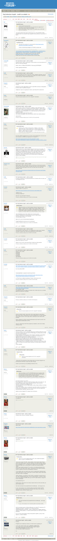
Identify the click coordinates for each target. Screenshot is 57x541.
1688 (33, 19)
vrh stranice (53, 538)
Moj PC (5, 37)
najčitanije (40, 10)
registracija (29, 10)
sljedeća (36, 19)
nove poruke (45, 10)
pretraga (52, 10)
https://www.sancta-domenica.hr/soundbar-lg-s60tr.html (31, 45)
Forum (8, 10)
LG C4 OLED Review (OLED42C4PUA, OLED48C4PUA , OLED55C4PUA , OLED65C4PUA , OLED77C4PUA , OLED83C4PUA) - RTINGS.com (31, 52)
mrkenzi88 (6, 60)
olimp (5, 95)
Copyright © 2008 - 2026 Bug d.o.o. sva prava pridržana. (28, 540)
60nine (5, 369)
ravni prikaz (43, 20)
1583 (24, 19)
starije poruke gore (50, 20)
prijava (25, 10)
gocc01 (5, 147)
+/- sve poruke (36, 20)
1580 (16, 19)
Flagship (6, 423)
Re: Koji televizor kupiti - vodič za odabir (24, 22)
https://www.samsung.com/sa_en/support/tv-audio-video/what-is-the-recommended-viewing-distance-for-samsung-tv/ (29, 276)
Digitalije (13, 10)
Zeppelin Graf (7, 163)
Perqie (5, 413)
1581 (19, 19)
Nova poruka (50, 14)
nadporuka (51, 37)
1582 (21, 19)
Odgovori (50, 23)
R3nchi (5, 396)
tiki (4, 22)
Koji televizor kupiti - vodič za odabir (23, 83)
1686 (27, 19)
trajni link (46, 37)
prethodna (5, 19)
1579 (13, 19)
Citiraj (50, 25)
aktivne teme (34, 10)
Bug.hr (4, 10)
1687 (30, 19)
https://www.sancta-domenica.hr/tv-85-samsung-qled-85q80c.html (29, 190)
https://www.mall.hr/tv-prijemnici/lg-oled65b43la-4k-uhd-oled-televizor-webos (31, 427)
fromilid (5, 187)
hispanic (6, 83)
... (11, 19)
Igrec (5, 520)
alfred (5, 330)
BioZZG (5, 203)
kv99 (5, 73)
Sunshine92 (6, 106)
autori (49, 10)
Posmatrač (6, 40)
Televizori (18, 10)
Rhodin (5, 454)
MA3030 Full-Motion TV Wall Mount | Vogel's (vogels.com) (27, 54)
